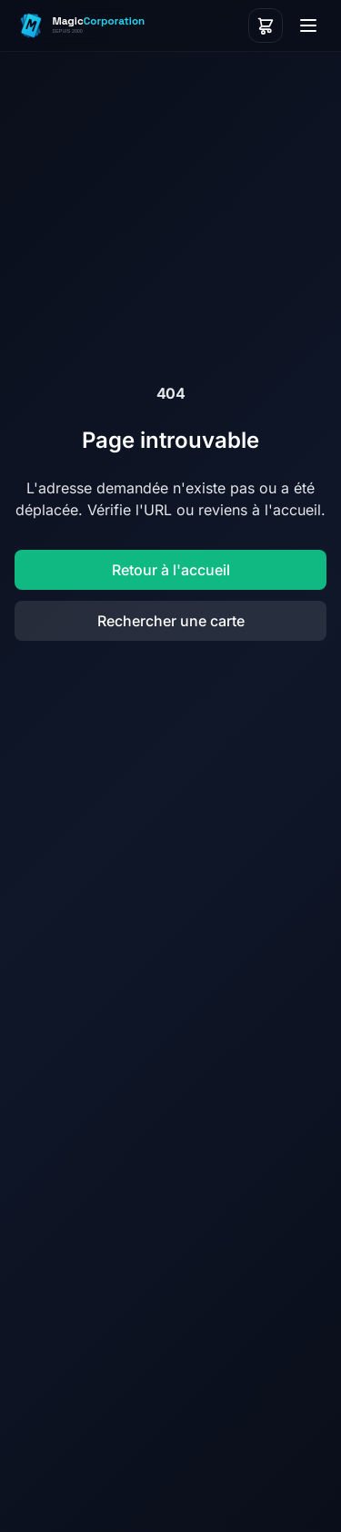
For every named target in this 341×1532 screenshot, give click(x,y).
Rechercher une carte (171, 621)
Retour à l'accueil (171, 570)
